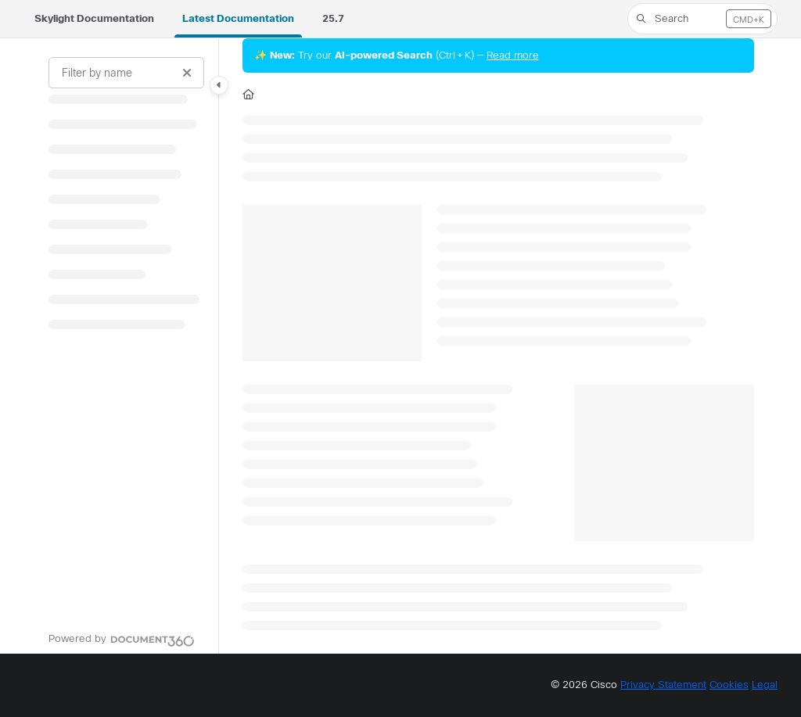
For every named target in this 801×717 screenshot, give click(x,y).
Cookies (729, 684)
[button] (702, 18)
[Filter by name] (126, 72)
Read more (513, 55)
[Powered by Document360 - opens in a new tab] (121, 639)
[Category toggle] (219, 85)
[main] (498, 346)
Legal (765, 684)
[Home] (248, 94)
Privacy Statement (663, 684)
